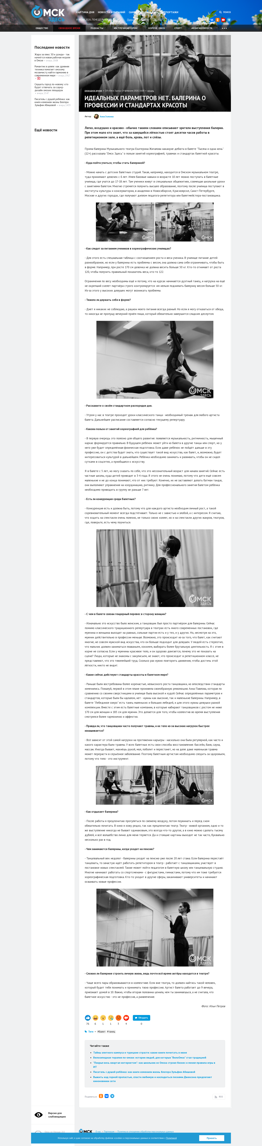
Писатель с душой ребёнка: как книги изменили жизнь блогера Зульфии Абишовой (144, 1072)
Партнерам (109, 1131)
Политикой (171, 1138)
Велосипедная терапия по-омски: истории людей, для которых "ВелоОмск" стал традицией (149, 1057)
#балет (101, 1031)
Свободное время (69, 28)
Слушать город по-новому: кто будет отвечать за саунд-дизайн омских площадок (51, 87)
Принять (212, 1138)
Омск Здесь (48, 13)
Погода (131, 19)
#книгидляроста (201, 28)
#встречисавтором (125, 28)
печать (150, 90)
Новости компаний (111, 12)
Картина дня (85, 12)
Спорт (178, 28)
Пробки (157, 19)
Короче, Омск (156, 28)
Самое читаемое (140, 12)
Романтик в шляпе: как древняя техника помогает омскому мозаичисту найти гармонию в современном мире (52, 71)
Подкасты (97, 28)
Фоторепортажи (166, 12)
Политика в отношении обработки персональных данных (145, 1131)
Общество (42, 28)
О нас (98, 1131)
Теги (90, 1031)
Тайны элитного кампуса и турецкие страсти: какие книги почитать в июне (140, 1052)
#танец (111, 1031)
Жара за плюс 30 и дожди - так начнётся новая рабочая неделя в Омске (52, 57)
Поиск (225, 12)
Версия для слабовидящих (57, 1115)
